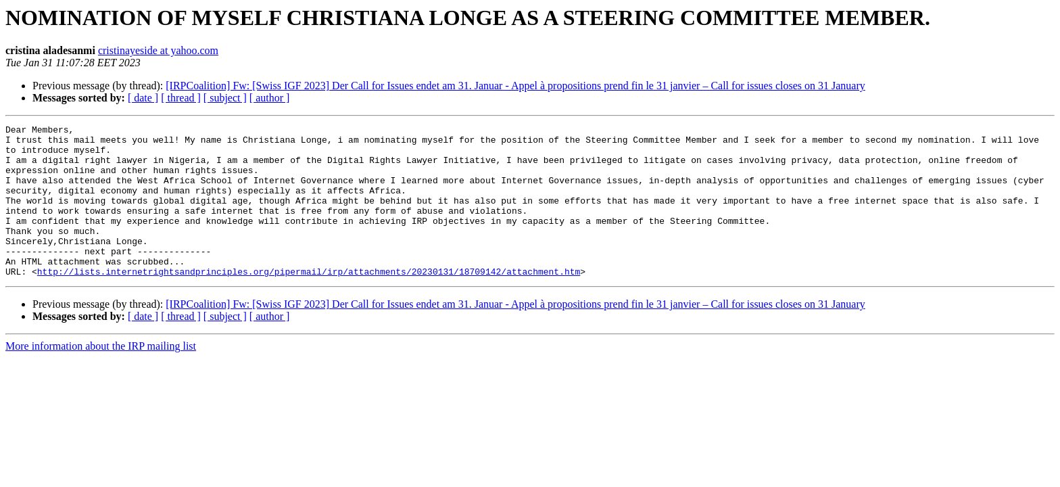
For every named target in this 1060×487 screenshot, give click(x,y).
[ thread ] (181, 97)
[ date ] (143, 97)
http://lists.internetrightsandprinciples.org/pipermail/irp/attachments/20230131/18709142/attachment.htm (308, 302)
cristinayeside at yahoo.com (158, 50)
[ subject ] (225, 97)
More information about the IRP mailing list (100, 376)
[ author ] (269, 97)
